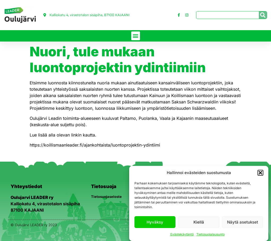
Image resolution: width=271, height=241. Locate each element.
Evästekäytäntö (182, 234)
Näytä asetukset (242, 222)
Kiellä (198, 222)
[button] (260, 172)
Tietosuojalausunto (210, 234)
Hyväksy (155, 222)
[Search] (263, 15)
